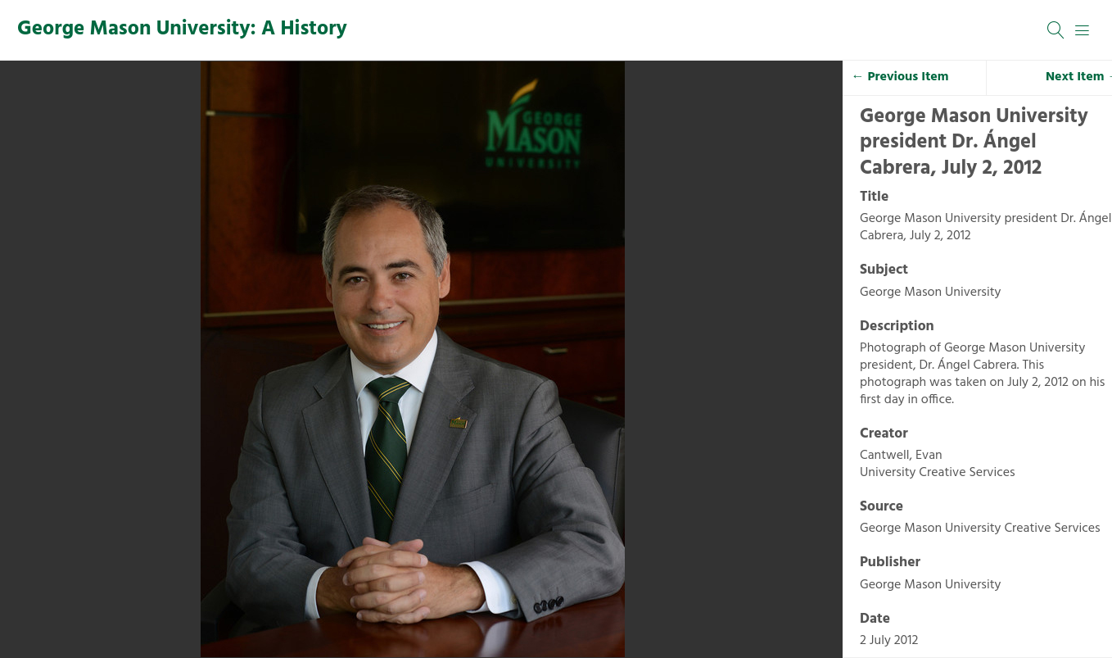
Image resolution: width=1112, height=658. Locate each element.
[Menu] (1082, 30)
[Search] (1056, 30)
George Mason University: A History (182, 29)
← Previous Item (900, 77)
